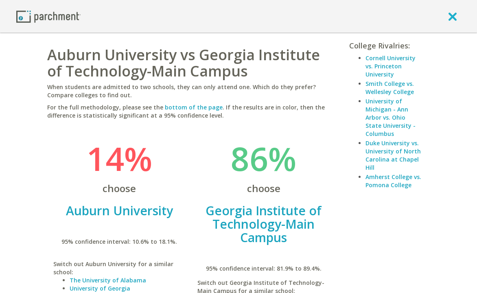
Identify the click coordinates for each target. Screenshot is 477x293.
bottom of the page (194, 107)
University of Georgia (100, 288)
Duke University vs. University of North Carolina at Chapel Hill (393, 155)
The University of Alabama (108, 280)
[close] (452, 16)
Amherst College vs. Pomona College (393, 181)
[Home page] (48, 16)
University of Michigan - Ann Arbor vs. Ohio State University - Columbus (390, 117)
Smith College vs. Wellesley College (389, 88)
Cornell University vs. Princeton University (390, 66)
